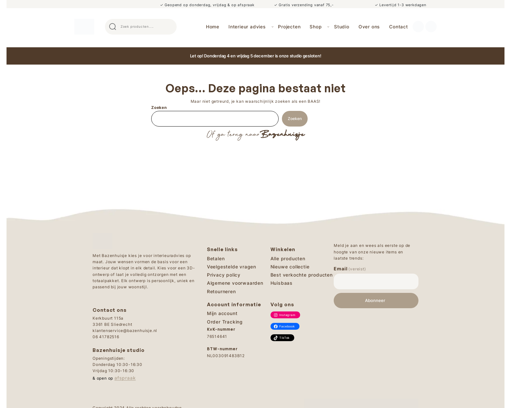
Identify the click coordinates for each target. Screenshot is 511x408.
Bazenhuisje (282, 134)
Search (169, 27)
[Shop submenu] (328, 26)
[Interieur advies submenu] (272, 26)
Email (350, 268)
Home (212, 26)
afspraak (125, 378)
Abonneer (375, 300)
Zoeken (159, 107)
